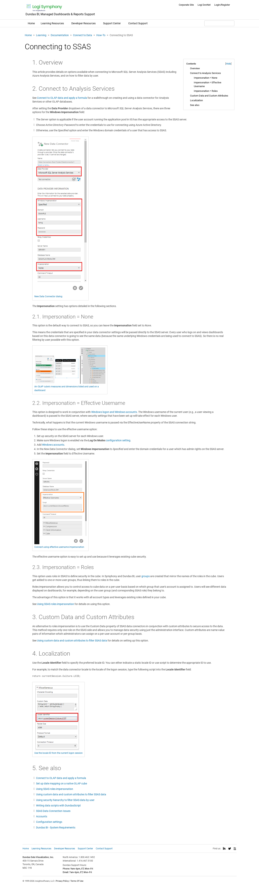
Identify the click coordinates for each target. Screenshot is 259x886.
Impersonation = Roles (206, 91)
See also (194, 105)
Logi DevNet (204, 4)
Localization (196, 100)
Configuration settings (49, 821)
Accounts (41, 816)
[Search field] (219, 23)
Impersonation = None (205, 77)
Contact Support (138, 23)
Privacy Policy (62, 881)
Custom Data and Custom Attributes (209, 95)
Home (31, 23)
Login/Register (222, 4)
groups (145, 576)
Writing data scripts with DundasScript (58, 805)
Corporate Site (186, 4)
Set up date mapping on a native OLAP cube (61, 783)
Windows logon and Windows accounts (114, 411)
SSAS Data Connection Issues (53, 810)
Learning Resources (52, 23)
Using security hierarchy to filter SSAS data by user (65, 800)
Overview (195, 68)
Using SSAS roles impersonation (55, 604)
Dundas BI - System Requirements (55, 827)
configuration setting (118, 440)
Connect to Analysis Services (205, 73)
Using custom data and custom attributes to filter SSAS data (72, 640)
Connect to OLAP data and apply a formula (62, 97)
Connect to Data (82, 35)
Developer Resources (83, 23)
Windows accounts (53, 444)
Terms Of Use (76, 881)
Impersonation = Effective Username (207, 84)
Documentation (60, 35)
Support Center (112, 23)
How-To (100, 35)
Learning (41, 35)
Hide (228, 63)
